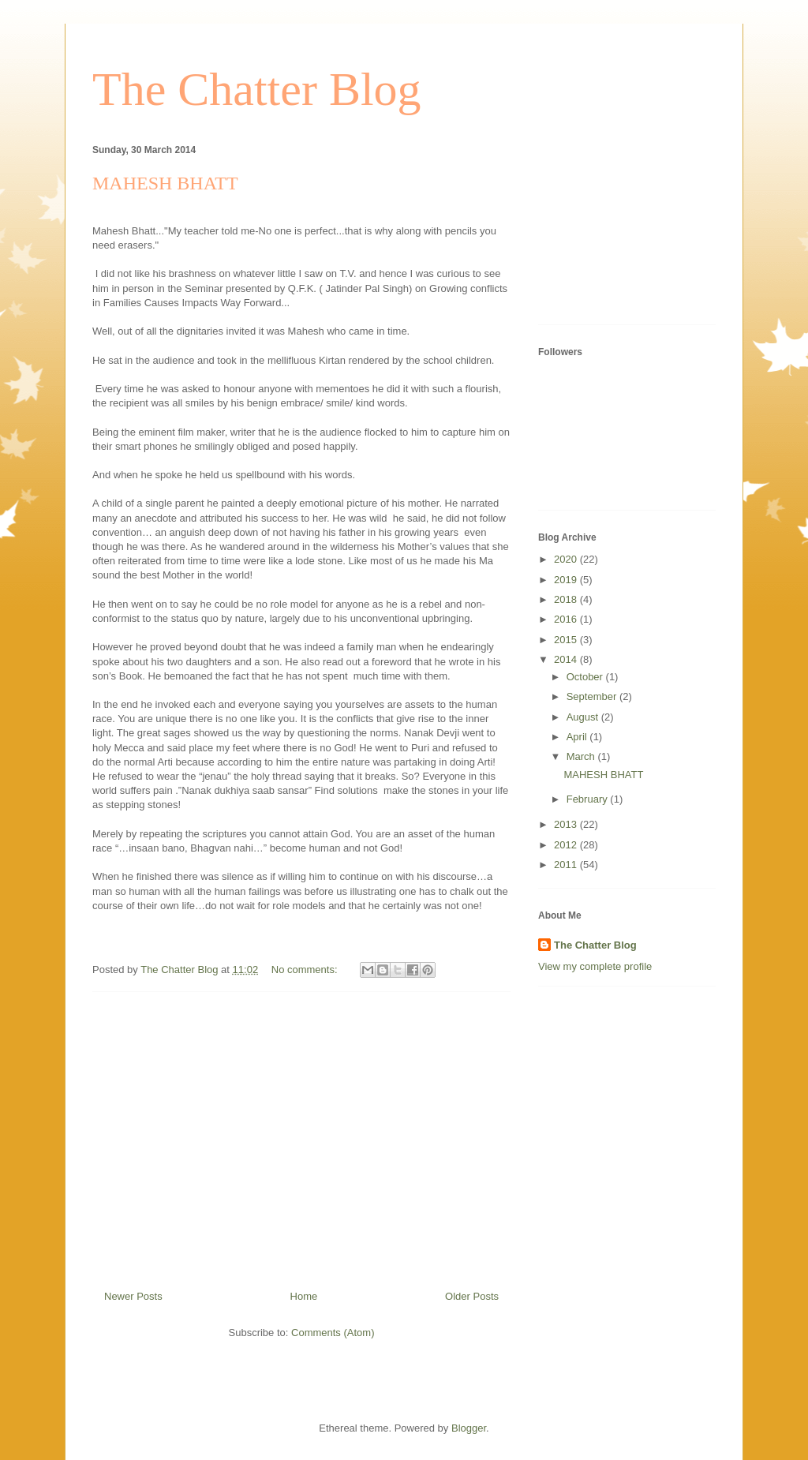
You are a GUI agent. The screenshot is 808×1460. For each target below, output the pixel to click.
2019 (567, 580)
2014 (567, 659)
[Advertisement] (301, 1135)
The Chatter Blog (256, 89)
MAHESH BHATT (165, 183)
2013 (567, 824)
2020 (567, 559)
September (593, 696)
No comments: (305, 969)
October (586, 677)
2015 (567, 640)
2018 (567, 599)
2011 (567, 864)
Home (304, 1296)
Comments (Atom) (332, 1332)
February (589, 799)
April (578, 737)
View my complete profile (595, 966)
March (582, 756)
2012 (567, 845)
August (584, 717)
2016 (567, 619)
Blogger (468, 1428)
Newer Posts (133, 1296)
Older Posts (472, 1296)
